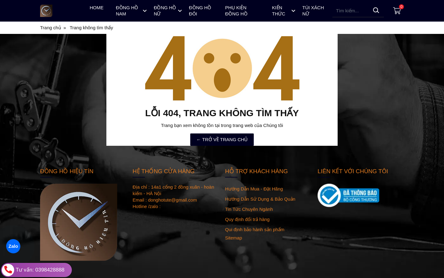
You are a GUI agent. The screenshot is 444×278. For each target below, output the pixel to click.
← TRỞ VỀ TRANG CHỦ (222, 139)
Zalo (13, 246)
